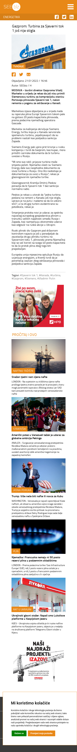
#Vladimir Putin (46, 278)
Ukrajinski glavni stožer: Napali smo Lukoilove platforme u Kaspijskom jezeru (38, 617)
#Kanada (44, 275)
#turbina (55, 275)
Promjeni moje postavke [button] (42, 733)
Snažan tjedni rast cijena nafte (29, 377)
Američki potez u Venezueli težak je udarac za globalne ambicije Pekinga (38, 436)
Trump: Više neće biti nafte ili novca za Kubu (37, 496)
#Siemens (30, 278)
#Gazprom (17, 278)
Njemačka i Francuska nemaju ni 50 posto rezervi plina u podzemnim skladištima (36, 558)
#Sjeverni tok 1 (29, 275)
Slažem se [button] (19, 733)
